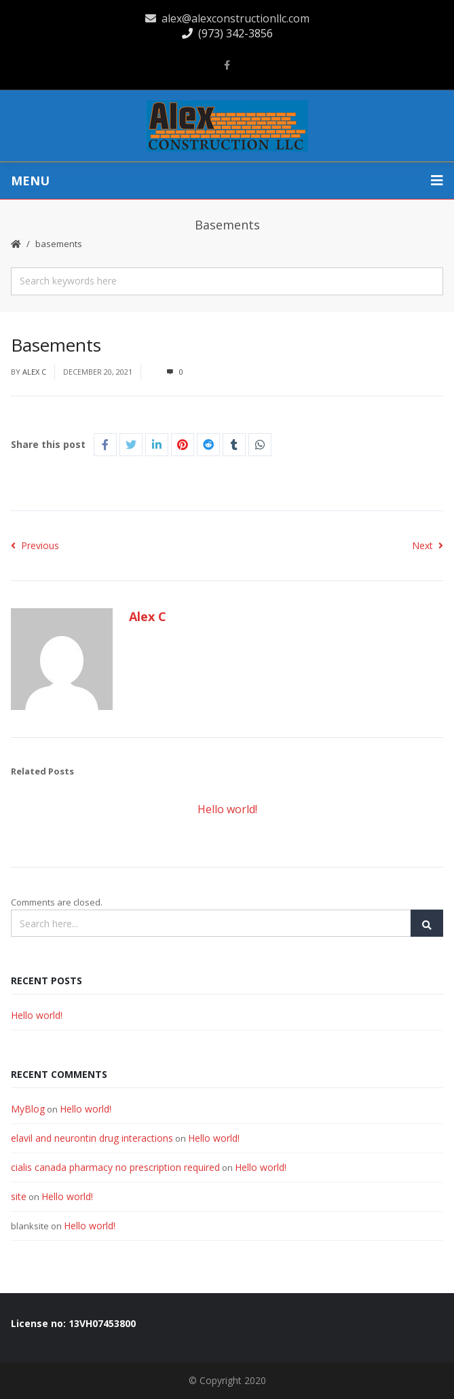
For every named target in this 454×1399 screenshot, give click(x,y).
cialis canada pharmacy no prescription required (115, 1167)
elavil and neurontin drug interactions (92, 1138)
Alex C (34, 372)
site (18, 1196)
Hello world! (227, 809)
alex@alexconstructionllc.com (227, 18)
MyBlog (28, 1108)
